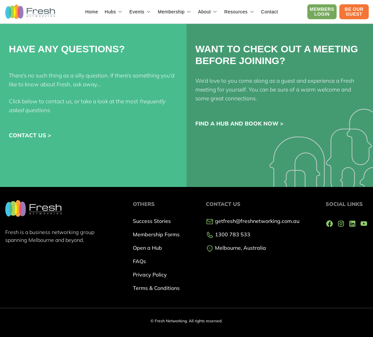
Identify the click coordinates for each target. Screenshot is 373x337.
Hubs (110, 11)
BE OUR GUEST (354, 12)
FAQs (139, 261)
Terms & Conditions (156, 288)
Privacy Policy (150, 274)
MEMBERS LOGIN (322, 12)
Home (91, 11)
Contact (269, 11)
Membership (171, 11)
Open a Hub (147, 247)
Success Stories (152, 221)
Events (136, 11)
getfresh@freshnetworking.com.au (252, 221)
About (204, 11)
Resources (235, 11)
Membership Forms (156, 234)
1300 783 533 (228, 234)
